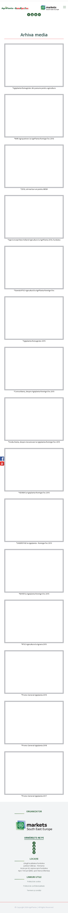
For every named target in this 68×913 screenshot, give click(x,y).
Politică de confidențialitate (34, 886)
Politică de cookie (34, 881)
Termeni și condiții (34, 890)
